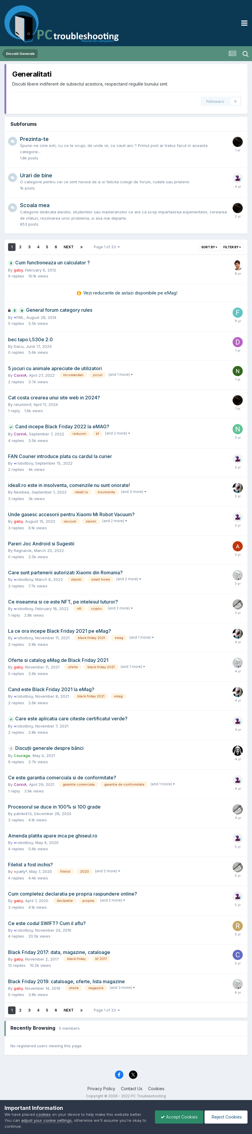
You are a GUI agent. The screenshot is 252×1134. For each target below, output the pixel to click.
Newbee (21, 492)
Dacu (19, 346)
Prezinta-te (34, 139)
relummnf (22, 404)
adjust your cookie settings (46, 1120)
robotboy (23, 463)
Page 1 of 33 (107, 247)
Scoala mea (35, 205)
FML (19, 317)
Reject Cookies (225, 1116)
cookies (43, 1114)
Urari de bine (36, 175)
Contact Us (131, 1088)
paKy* (20, 871)
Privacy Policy (101, 1088)
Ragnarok (23, 550)
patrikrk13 (23, 813)
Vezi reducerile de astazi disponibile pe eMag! (130, 293)
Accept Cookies (177, 1116)
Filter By (232, 247)
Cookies (156, 1088)
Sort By (209, 247)
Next (69, 247)
